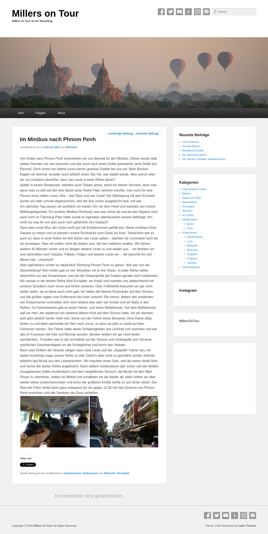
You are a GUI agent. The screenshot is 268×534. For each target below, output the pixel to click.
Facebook (161, 11)
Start (21, 113)
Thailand (192, 258)
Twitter (170, 11)
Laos (190, 241)
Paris (190, 228)
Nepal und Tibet (191, 197)
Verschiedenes (191, 267)
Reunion (187, 210)
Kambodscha (72, 473)
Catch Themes (247, 525)
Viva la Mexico (190, 141)
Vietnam (192, 262)
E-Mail (206, 11)
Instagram (197, 11)
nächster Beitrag (149, 133)
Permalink (123, 473)
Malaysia (192, 245)
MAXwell (71, 147)
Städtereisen (189, 219)
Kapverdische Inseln (194, 189)
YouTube (179, 11)
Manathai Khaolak (193, 150)
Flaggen (41, 113)
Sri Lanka (188, 215)
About (61, 113)
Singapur (192, 254)
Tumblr (188, 11)
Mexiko (186, 193)
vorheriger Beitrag (118, 133)
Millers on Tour (45, 13)
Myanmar (192, 249)
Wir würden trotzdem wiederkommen (204, 159)
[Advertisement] (214, 379)
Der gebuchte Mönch (194, 154)
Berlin (190, 223)
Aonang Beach (191, 146)
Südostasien (90, 473)
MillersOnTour (189, 321)
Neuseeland (189, 202)
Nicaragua (188, 206)
